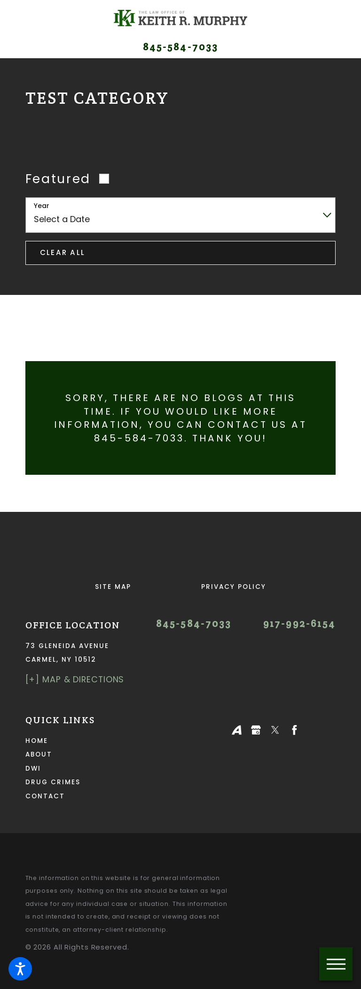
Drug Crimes (52, 782)
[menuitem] (95, 741)
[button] (20, 969)
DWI (33, 768)
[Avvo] (237, 730)
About (38, 754)
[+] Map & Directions (75, 679)
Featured (58, 178)
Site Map (113, 586)
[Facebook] (294, 730)
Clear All (62, 252)
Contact (45, 796)
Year (41, 206)
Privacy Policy (233, 586)
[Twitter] (275, 730)
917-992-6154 (299, 624)
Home (36, 740)
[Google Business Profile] (256, 730)
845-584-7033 (180, 47)
